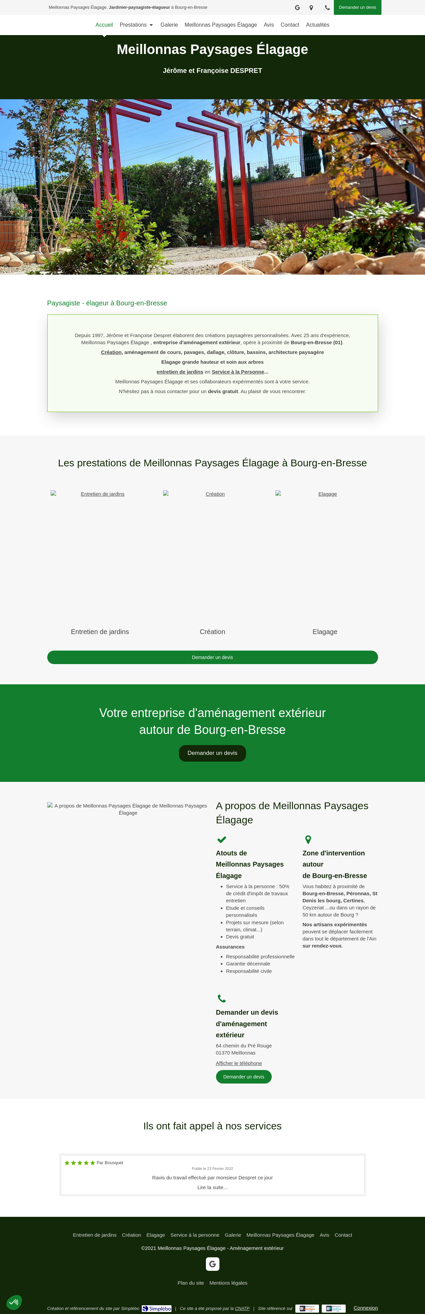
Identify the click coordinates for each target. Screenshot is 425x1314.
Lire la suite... (212, 1187)
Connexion (366, 1308)
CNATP (242, 1308)
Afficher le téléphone (239, 1063)
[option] (213, 1174)
